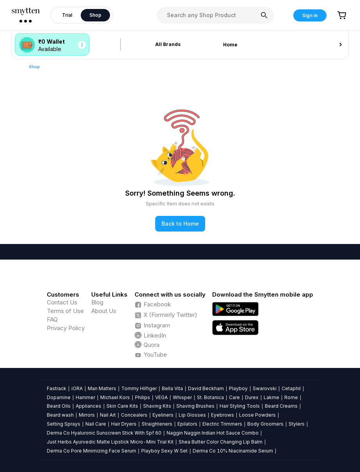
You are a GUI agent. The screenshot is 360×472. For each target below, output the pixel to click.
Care (234, 397)
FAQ (52, 319)
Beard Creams (281, 406)
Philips (142, 397)
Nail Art (108, 415)
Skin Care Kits (122, 406)
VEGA (161, 397)
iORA (77, 388)
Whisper (182, 397)
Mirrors (87, 415)
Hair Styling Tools (240, 406)
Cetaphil (291, 388)
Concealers (134, 415)
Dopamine (59, 397)
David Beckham (206, 388)
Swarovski (265, 388)
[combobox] (215, 15)
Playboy (238, 388)
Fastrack (56, 388)
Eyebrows (222, 415)
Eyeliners (163, 415)
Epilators (187, 424)
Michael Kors (115, 397)
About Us (103, 311)
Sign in (309, 15)
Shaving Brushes (195, 406)
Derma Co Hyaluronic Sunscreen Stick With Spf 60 (104, 433)
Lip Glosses (192, 415)
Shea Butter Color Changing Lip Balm (220, 442)
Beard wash (60, 415)
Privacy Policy (66, 328)
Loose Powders (257, 415)
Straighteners (157, 424)
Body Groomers (265, 424)
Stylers (297, 424)
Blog (97, 302)
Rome (291, 397)
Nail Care (95, 424)
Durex (252, 397)
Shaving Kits (157, 406)
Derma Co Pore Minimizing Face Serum (91, 451)
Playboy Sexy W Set (164, 451)
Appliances (88, 406)
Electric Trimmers (222, 424)
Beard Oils (59, 406)
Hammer (85, 397)
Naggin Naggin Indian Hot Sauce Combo (213, 433)
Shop (34, 66)
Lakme (271, 397)
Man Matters (102, 388)
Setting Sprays (63, 424)
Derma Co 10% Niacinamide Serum (233, 451)
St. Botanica (210, 397)
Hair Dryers (124, 424)
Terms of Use (65, 311)
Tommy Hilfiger (139, 388)
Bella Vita (172, 388)
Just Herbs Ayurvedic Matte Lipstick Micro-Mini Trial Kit (110, 442)
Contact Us (62, 302)
